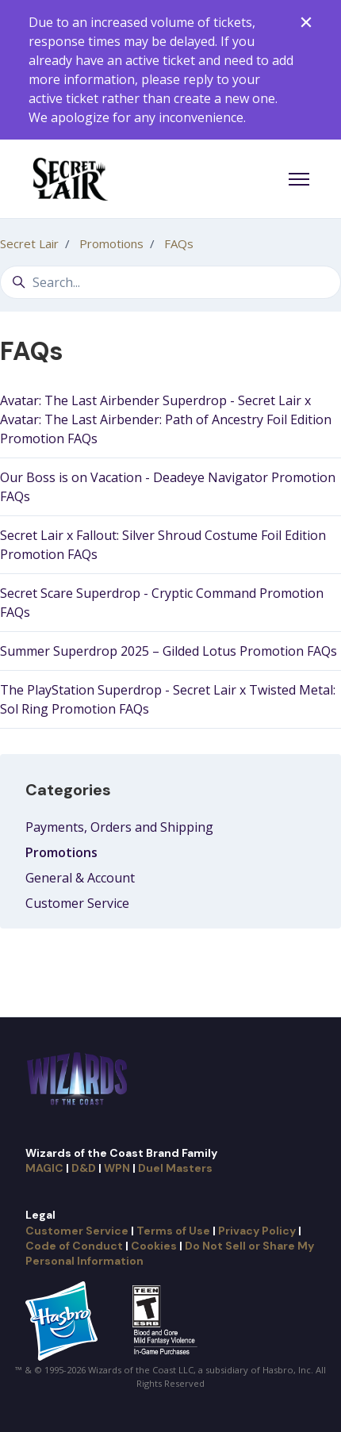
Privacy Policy (257, 1230)
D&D (83, 1168)
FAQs (178, 243)
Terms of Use (173, 1230)
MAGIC (44, 1168)
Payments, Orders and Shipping (119, 827)
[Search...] (170, 282)
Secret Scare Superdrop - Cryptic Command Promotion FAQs (162, 602)
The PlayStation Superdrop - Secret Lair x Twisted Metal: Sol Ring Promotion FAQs (167, 699)
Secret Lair (29, 243)
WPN (117, 1168)
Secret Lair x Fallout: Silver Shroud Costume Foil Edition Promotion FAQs (163, 544)
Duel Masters (175, 1168)
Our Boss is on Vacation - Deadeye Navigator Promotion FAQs (167, 487)
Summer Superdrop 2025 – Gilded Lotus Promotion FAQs (168, 651)
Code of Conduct (74, 1246)
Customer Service (77, 903)
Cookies (154, 1246)
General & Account (80, 877)
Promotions (111, 243)
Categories (68, 789)
